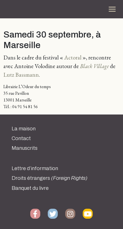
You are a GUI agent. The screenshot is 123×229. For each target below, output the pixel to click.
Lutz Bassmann (21, 74)
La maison (24, 128)
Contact (21, 138)
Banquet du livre (30, 188)
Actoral (72, 57)
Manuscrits (24, 148)
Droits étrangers (49, 178)
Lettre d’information (35, 168)
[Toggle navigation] (112, 9)
